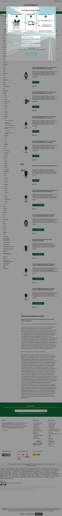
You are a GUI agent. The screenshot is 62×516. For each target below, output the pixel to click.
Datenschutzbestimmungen (28, 49)
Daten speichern (31, 48)
